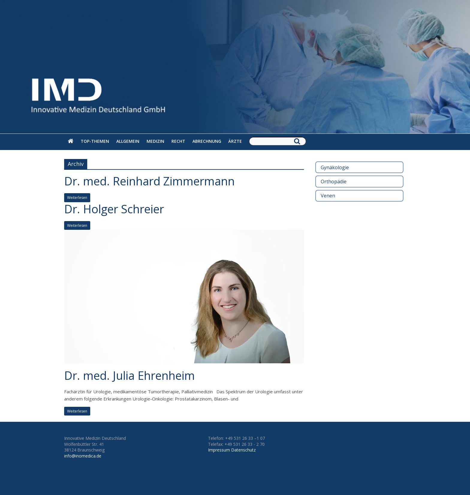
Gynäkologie (335, 167)
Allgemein (127, 141)
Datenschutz (243, 450)
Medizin (155, 141)
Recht (178, 141)
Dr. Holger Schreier (114, 209)
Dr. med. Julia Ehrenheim (129, 375)
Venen (328, 195)
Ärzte (235, 141)
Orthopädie (334, 181)
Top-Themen (95, 141)
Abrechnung (206, 141)
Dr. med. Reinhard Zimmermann (149, 181)
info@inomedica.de (82, 456)
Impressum (219, 450)
